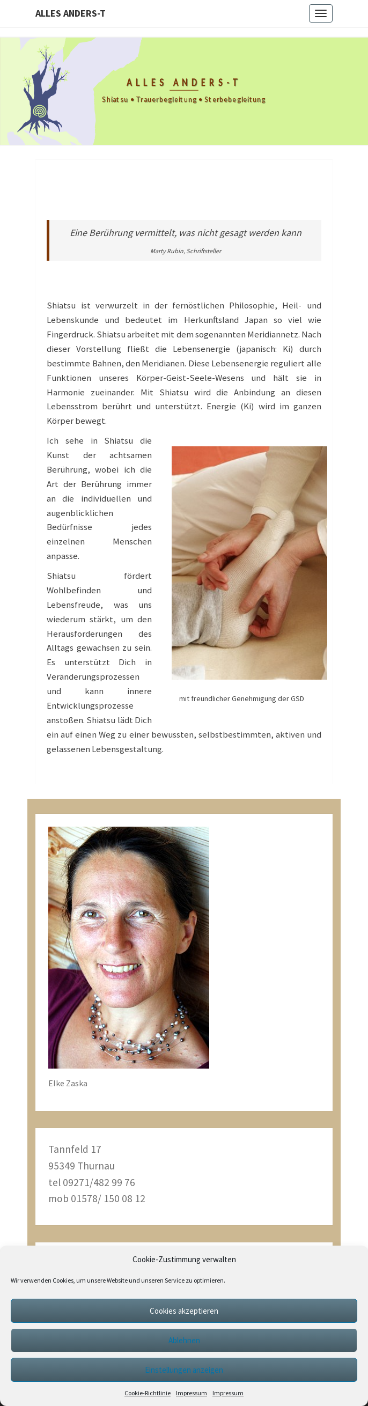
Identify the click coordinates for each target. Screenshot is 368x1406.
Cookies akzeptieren (184, 1311)
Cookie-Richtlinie (147, 1393)
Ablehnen (184, 1340)
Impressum (191, 1393)
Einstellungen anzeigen (184, 1370)
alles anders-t (70, 13)
